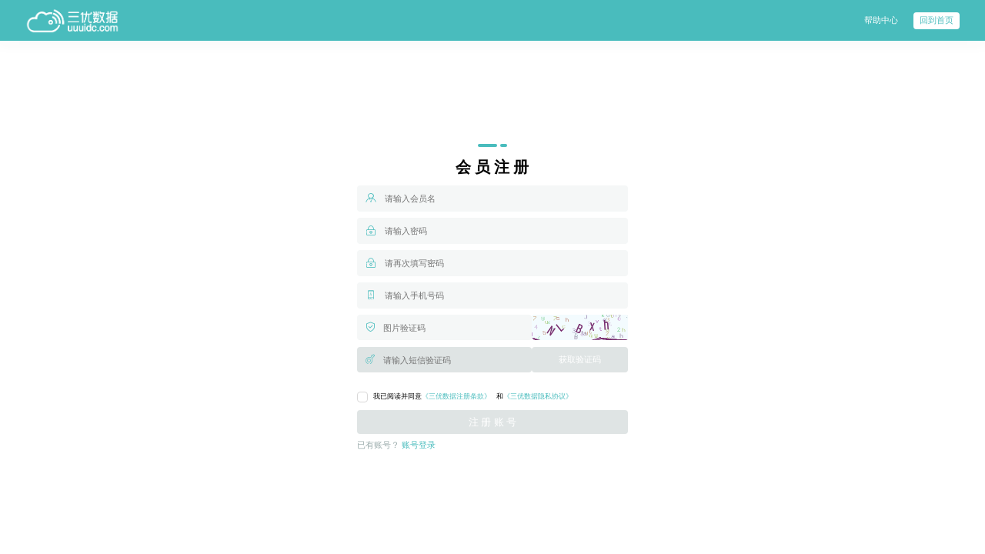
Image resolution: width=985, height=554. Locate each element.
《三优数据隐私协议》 (538, 396)
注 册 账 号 (492, 422)
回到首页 (936, 20)
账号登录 (419, 445)
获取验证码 (580, 359)
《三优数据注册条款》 (456, 396)
